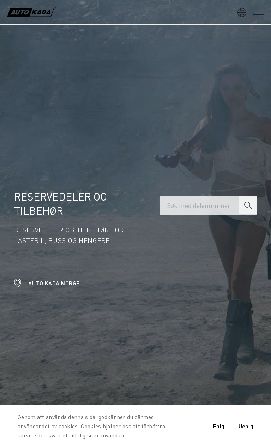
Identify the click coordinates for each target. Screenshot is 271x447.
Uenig (246, 426)
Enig (218, 426)
